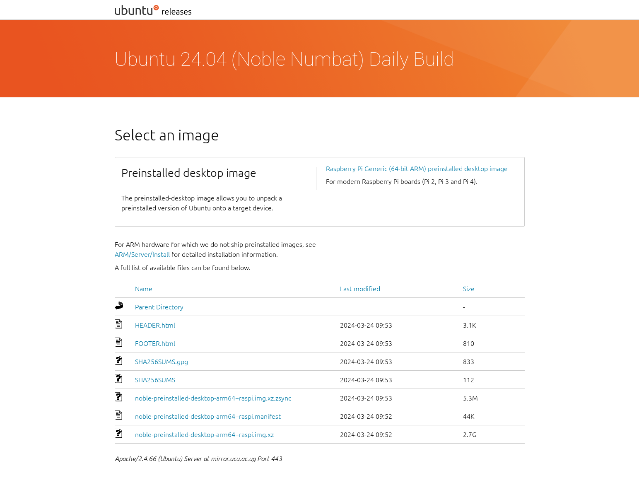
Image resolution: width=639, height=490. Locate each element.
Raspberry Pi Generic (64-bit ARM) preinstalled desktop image (417, 168)
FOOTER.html (155, 343)
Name (143, 288)
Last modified (360, 288)
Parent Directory (159, 307)
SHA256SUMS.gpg (161, 361)
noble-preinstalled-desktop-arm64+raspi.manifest (208, 416)
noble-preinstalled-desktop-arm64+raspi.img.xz (204, 434)
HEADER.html (155, 325)
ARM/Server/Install (142, 254)
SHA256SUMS (155, 380)
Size (469, 288)
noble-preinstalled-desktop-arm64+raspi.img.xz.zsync (213, 398)
